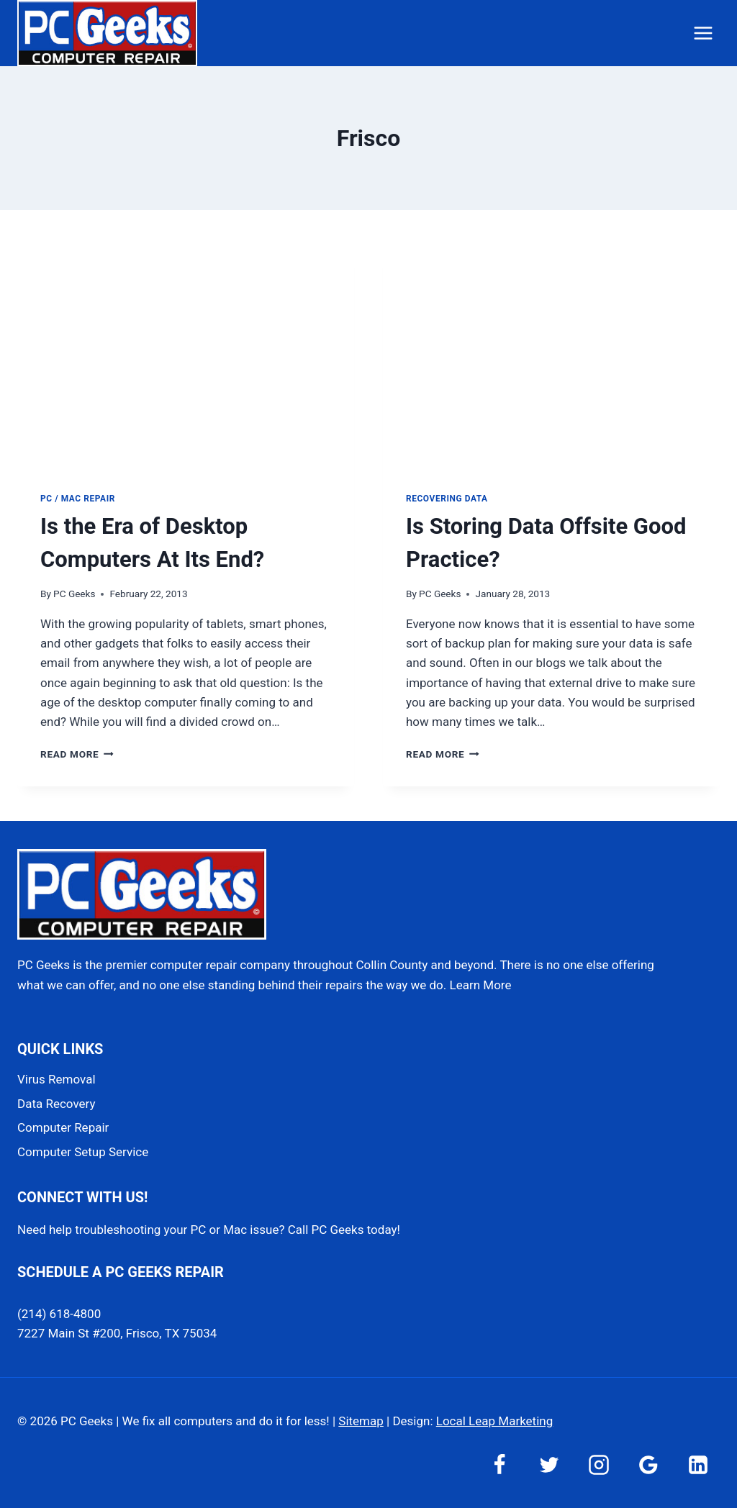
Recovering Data (447, 499)
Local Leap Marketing (494, 1421)
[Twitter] (549, 1464)
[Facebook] (499, 1464)
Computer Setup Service (82, 1152)
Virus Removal (56, 1079)
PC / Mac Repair (77, 499)
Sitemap (361, 1421)
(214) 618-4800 (59, 1314)
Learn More (481, 985)
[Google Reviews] (648, 1464)
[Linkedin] (698, 1464)
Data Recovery (56, 1103)
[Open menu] (703, 32)
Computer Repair (63, 1127)
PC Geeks (74, 593)
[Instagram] (598, 1464)
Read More (77, 754)
